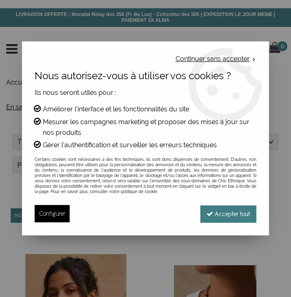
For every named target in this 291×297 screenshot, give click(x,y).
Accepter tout (228, 213)
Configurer (52, 213)
